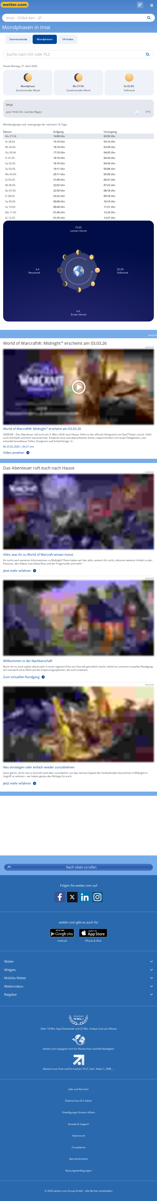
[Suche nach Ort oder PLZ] (78, 18)
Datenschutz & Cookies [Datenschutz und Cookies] (78, 1100)
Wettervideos (13, 986)
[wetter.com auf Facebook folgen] (60, 897)
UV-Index (67, 39)
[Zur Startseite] (16, 4)
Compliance (79, 1147)
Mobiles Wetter (15, 978)
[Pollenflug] (140, 5)
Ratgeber (10, 994)
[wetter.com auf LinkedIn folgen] (85, 897)
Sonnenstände (18, 39)
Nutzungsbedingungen (78, 1170)
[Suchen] (148, 18)
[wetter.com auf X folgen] (72, 898)
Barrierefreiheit (78, 1159)
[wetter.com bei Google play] (62, 935)
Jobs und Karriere (79, 1089)
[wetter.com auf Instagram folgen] (97, 897)
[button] (78, 961)
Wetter (9, 961)
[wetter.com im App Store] (93, 936)
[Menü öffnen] (150, 4)
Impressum (78, 1135)
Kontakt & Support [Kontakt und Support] (78, 1124)
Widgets (10, 970)
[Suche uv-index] (146, 54)
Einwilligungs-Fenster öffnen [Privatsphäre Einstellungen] (78, 1112)
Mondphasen (45, 39)
